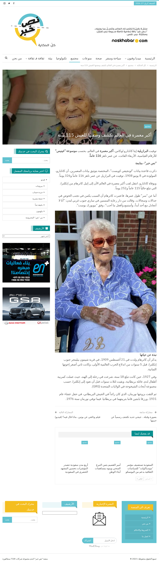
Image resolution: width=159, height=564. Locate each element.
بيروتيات (39, 186)
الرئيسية (150, 58)
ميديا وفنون (134, 58)
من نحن (145, 523)
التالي (139, 479)
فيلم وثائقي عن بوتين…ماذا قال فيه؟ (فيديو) (77, 417)
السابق (148, 479)
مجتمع (74, 58)
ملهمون (39, 211)
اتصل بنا (145, 536)
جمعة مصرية (37, 198)
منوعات (87, 58)
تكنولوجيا (61, 58)
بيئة (50, 58)
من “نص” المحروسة (34, 217)
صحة (99, 58)
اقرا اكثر (39, 58)
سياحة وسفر (113, 58)
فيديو (43, 179)
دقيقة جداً (39, 205)
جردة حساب (37, 192)
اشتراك (87, 540)
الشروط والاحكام (141, 530)
